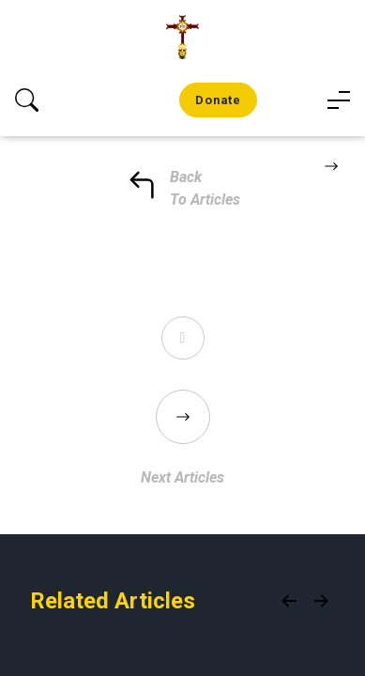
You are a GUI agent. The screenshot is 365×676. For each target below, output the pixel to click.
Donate (218, 100)
